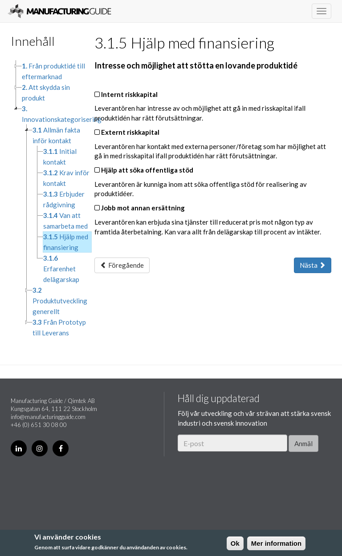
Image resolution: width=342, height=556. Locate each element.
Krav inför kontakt (66, 178)
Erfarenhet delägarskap (61, 268)
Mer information (276, 543)
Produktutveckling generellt (60, 300)
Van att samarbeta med (65, 220)
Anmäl (303, 443)
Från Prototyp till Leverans (59, 327)
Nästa (313, 265)
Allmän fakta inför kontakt (56, 135)
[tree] (46, 199)
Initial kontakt (60, 156)
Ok (235, 543)
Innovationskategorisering (62, 114)
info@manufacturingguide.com (48, 416)
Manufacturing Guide (59, 11)
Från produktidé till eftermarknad (53, 71)
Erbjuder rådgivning (64, 199)
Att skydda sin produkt (46, 92)
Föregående (122, 265)
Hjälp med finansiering (65, 242)
